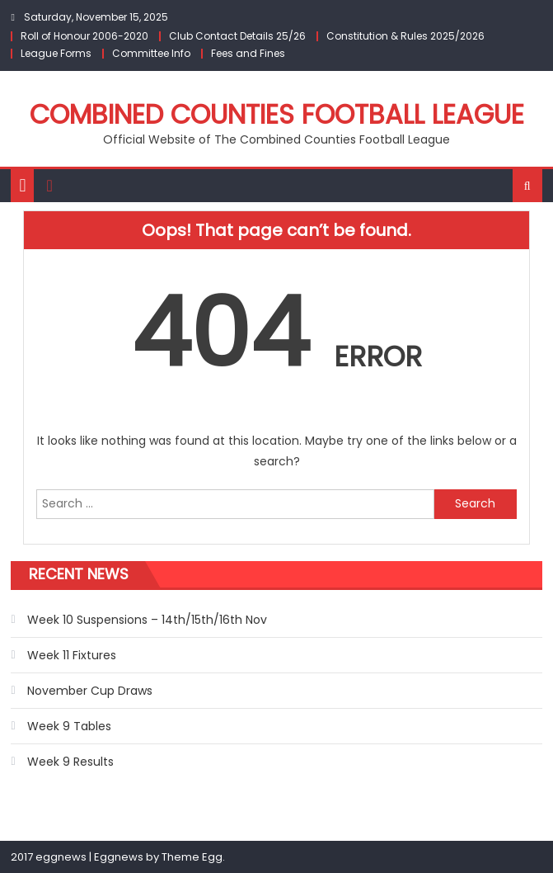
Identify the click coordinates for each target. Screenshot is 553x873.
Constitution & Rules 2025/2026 (405, 36)
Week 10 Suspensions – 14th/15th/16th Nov (147, 619)
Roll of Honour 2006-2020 (84, 36)
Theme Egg (192, 857)
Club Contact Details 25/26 (237, 36)
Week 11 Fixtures (71, 655)
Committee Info (151, 53)
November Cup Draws (89, 690)
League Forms (56, 53)
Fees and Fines (248, 53)
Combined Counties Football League (277, 114)
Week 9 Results (70, 761)
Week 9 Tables (69, 726)
